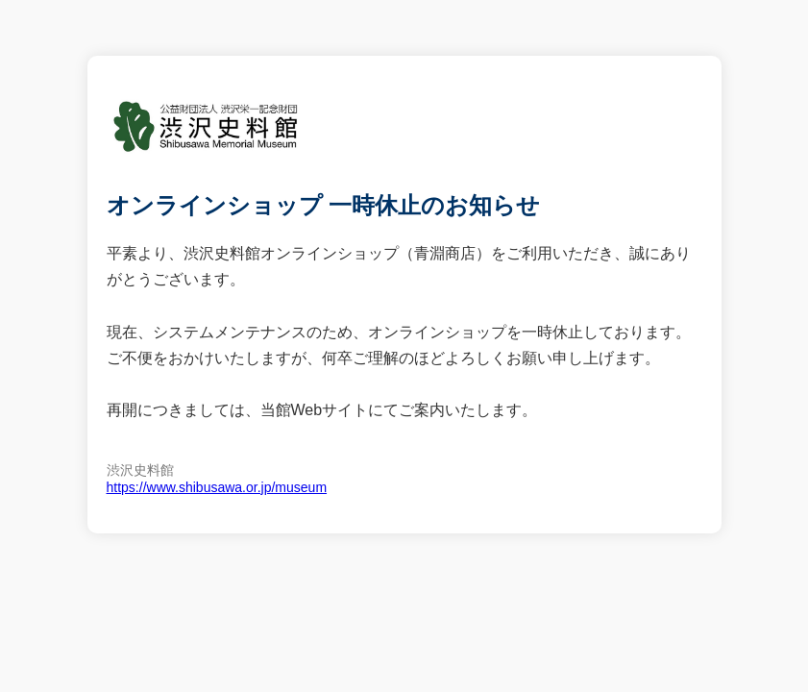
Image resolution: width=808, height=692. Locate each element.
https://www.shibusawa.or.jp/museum (217, 487)
